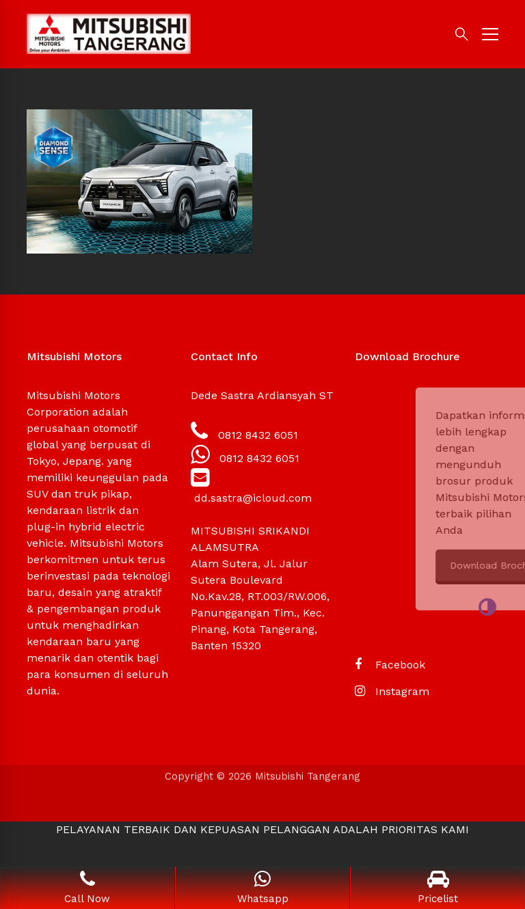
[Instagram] (392, 691)
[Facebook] (390, 665)
